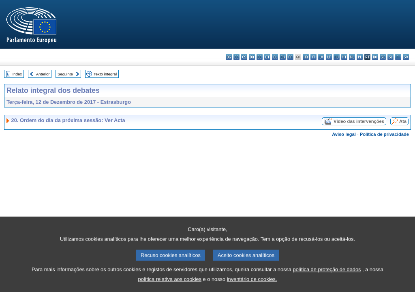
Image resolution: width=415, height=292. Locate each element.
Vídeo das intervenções (359, 121)
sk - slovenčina (383, 57)
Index (17, 74)
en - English (283, 57)
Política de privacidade (384, 134)
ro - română (375, 57)
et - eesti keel (267, 57)
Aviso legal (344, 134)
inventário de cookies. (252, 283)
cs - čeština (244, 57)
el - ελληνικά (275, 57)
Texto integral (105, 74)
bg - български (229, 57)
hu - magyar (337, 57)
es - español (236, 57)
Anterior (43, 74)
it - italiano (313, 57)
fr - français (290, 57)
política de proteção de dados (327, 274)
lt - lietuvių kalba (329, 57)
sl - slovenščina (390, 57)
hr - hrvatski (306, 57)
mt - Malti (344, 57)
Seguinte (65, 74)
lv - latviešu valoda (321, 57)
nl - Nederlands (352, 57)
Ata (402, 121)
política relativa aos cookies (170, 283)
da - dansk (252, 57)
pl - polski (360, 57)
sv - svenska (406, 57)
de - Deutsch (260, 57)
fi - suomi (398, 57)
